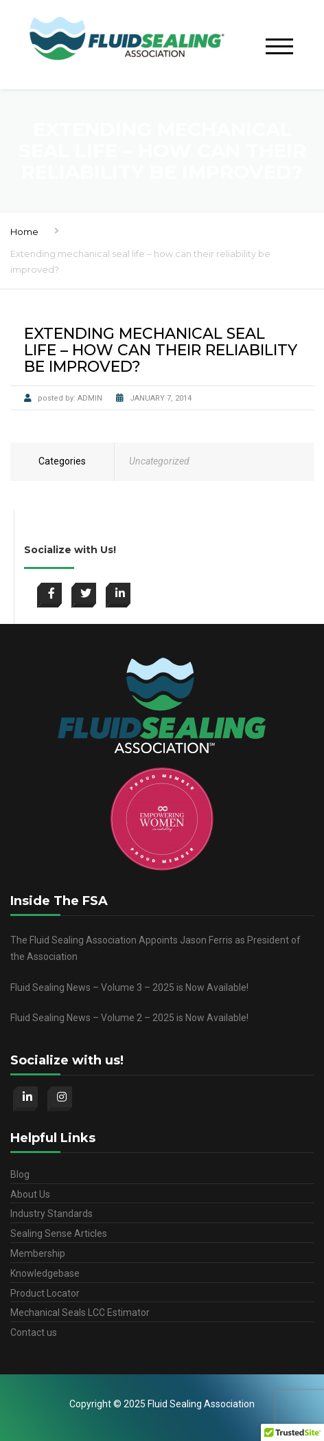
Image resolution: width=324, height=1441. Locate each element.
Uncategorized (159, 461)
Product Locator (45, 1293)
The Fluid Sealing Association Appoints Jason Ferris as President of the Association (155, 948)
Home (24, 231)
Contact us (33, 1332)
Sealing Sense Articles (58, 1233)
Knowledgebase (45, 1273)
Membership (37, 1253)
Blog (20, 1174)
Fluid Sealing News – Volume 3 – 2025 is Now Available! (129, 987)
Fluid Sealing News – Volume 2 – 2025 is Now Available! (129, 1017)
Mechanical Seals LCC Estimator (80, 1312)
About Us (30, 1194)
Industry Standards (51, 1213)
